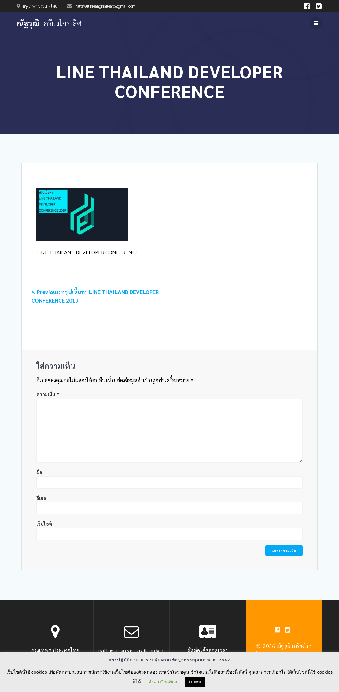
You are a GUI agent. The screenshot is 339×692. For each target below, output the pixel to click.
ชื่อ (39, 472)
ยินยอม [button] (194, 682)
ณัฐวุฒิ (49, 23)
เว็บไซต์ (44, 524)
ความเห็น (47, 394)
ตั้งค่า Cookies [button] (162, 681)
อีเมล (41, 498)
